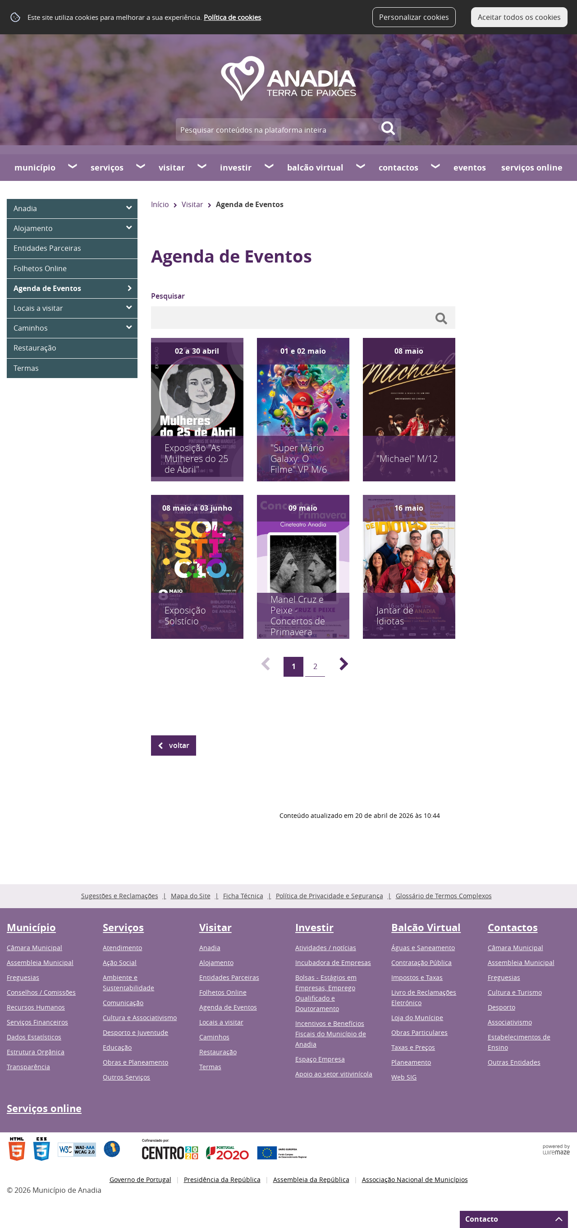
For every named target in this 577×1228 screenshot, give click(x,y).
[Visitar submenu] (202, 167)
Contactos (398, 167)
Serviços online (532, 167)
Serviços (107, 167)
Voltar (179, 745)
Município (34, 167)
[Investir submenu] (269, 167)
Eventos (469, 167)
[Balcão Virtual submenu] (361, 167)
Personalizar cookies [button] (414, 17)
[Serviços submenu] (141, 167)
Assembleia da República (311, 1179)
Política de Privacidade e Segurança (329, 895)
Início (160, 204)
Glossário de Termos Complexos (444, 895)
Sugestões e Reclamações (119, 895)
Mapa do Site (191, 895)
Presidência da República (222, 1179)
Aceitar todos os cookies (519, 17)
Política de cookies (232, 17)
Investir (236, 167)
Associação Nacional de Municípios (415, 1179)
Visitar (172, 167)
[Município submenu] (73, 167)
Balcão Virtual (315, 167)
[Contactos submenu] (436, 167)
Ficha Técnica (243, 895)
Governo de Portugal (140, 1179)
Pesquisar (168, 296)
